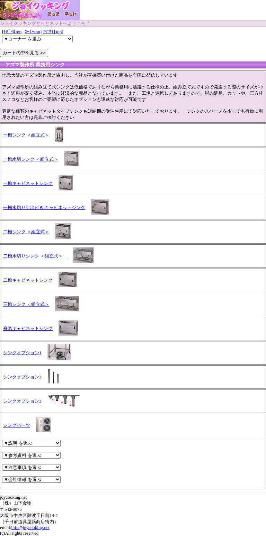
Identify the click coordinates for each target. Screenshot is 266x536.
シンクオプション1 (22, 352)
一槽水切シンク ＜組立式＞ (30, 159)
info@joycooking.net (30, 527)
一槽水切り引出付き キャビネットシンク (44, 207)
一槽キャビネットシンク (28, 183)
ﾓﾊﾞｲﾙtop (12, 31)
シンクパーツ (16, 425)
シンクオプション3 (22, 401)
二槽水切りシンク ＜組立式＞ (35, 255)
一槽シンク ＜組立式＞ (26, 135)
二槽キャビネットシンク (28, 280)
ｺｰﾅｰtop (32, 31)
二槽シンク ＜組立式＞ (26, 231)
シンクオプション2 (22, 376)
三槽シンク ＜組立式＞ (26, 304)
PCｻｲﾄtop (52, 31)
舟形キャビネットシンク (28, 328)
